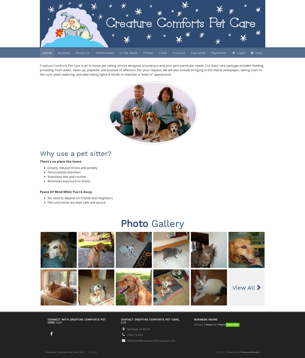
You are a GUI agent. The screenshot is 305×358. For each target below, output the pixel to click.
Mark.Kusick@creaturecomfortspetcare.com (151, 340)
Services (63, 53)
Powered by (242, 352)
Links (163, 53)
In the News (128, 53)
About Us (82, 53)
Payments (198, 53)
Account (179, 53)
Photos (148, 53)
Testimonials (104, 53)
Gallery (152, 223)
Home (47, 53)
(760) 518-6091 (135, 335)
